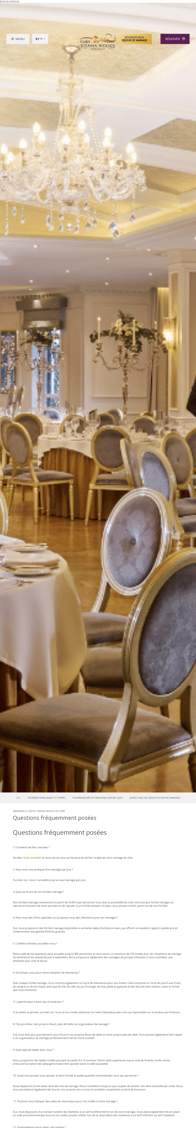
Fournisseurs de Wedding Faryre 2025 (98, 797)
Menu (20, 39)
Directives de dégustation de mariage (155, 797)
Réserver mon (134, 38)
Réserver (173, 39)
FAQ (18, 797)
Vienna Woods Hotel (98, 42)
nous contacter (32, 857)
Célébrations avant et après (46, 797)
